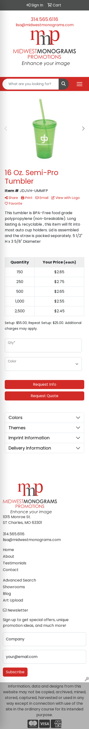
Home (8, 549)
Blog (7, 593)
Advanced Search (19, 580)
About (8, 556)
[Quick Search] (30, 84)
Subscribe (15, 672)
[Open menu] (79, 84)
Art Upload (13, 600)
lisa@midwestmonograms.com (45, 25)
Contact (11, 569)
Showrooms (14, 587)
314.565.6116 (44, 19)
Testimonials (14, 563)
